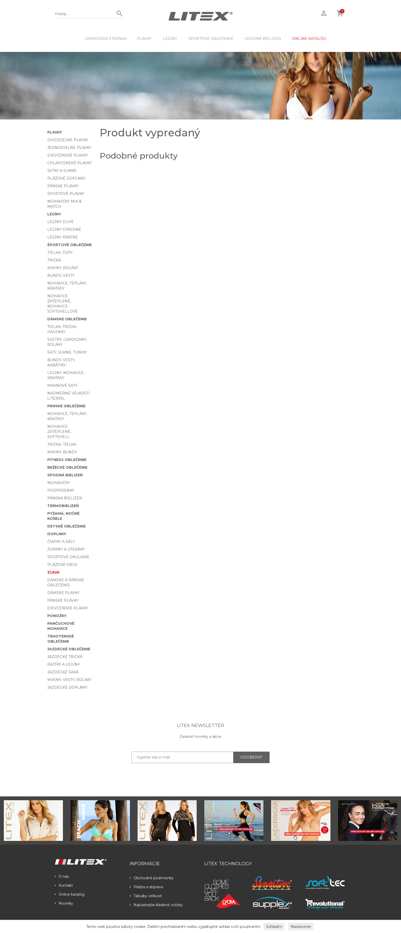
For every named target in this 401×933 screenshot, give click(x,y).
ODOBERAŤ (251, 757)
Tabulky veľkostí (146, 896)
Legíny (170, 38)
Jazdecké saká (63, 672)
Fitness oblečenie (66, 459)
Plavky (144, 38)
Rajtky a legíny (63, 664)
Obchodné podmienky (152, 878)
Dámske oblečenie (67, 319)
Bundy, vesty (61, 275)
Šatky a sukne (62, 170)
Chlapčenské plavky (69, 163)
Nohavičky (58, 482)
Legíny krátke (62, 237)
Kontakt (64, 885)
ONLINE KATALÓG (309, 38)
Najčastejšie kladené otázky (156, 905)
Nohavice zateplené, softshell (59, 431)
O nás (62, 876)
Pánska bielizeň (64, 498)
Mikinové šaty (62, 385)
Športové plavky (65, 193)
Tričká (54, 260)
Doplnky (56, 534)
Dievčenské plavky (67, 155)
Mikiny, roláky (62, 268)
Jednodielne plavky (69, 147)
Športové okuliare (68, 557)
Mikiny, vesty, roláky (69, 679)
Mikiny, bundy (62, 452)
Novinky (64, 903)
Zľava (53, 572)
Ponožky (56, 615)
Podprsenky (60, 490)
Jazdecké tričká (64, 656)
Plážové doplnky (66, 178)
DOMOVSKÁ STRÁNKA (106, 38)
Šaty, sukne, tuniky (67, 352)
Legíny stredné (64, 229)
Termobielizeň (63, 505)
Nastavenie (301, 926)
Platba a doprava (146, 887)
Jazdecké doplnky (67, 687)
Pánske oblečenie (66, 406)
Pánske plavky (63, 186)
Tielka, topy (60, 252)
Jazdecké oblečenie (68, 649)
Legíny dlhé (60, 221)
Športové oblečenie (210, 38)
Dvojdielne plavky (67, 140)
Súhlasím (274, 926)
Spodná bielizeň (263, 38)
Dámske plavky (63, 592)
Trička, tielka (61, 444)
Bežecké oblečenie (67, 467)
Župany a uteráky (66, 549)
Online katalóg (69, 894)
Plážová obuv (62, 564)
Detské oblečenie (66, 526)
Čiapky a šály (61, 541)
